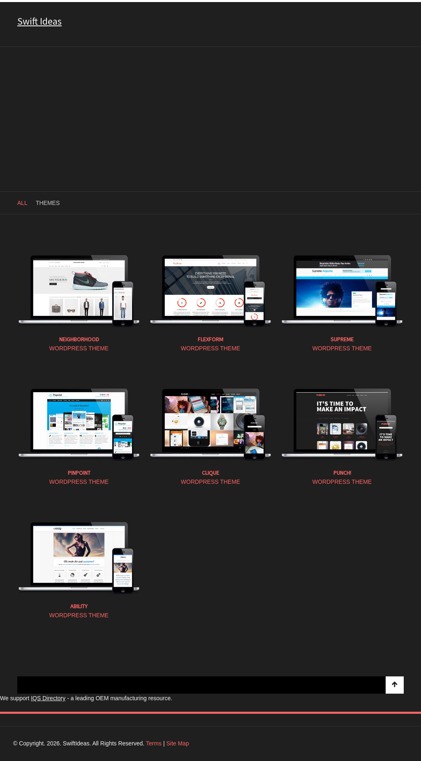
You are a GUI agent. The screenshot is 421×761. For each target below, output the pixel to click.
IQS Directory (48, 698)
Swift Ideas (39, 21)
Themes (48, 203)
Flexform (210, 339)
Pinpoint (79, 472)
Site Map (177, 743)
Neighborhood (79, 339)
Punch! (342, 472)
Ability (79, 606)
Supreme (342, 339)
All (22, 203)
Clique (210, 472)
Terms (154, 743)
